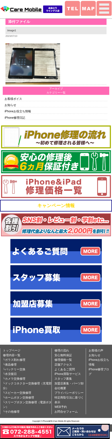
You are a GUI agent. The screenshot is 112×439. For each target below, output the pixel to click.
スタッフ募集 (63, 378)
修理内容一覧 (11, 355)
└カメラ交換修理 (14, 378)
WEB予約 (60, 406)
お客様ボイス (13, 98)
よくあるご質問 (64, 369)
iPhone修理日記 (15, 117)
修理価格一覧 (63, 359)
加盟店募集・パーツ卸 (69, 383)
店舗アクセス (63, 364)
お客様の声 (96, 350)
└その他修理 (11, 411)
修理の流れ (61, 350)
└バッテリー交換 (14, 369)
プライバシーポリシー (69, 392)
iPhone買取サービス (67, 373)
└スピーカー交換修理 (17, 392)
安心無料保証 (63, 355)
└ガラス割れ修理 (14, 359)
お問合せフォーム (66, 411)
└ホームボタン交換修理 (18, 397)
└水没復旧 (10, 373)
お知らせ (10, 105)
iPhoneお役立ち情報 (18, 111)
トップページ (11, 350)
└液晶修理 (10, 364)
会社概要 (60, 388)
